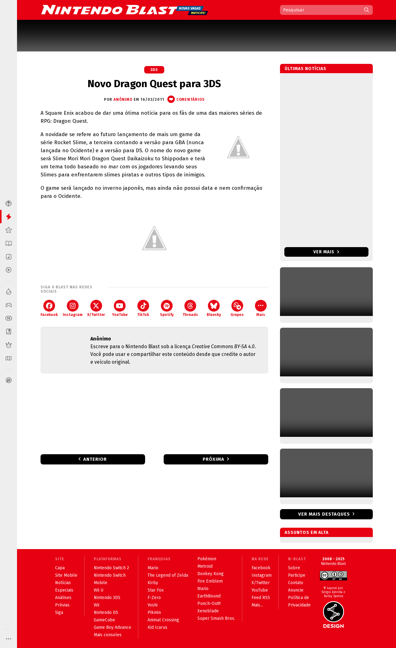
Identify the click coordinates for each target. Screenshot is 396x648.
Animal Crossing (163, 620)
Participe (296, 575)
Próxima (213, 459)
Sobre (294, 567)
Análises (63, 597)
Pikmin (154, 612)
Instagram (73, 308)
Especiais (64, 590)
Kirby (153, 582)
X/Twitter (96, 308)
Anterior (95, 459)
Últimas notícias (305, 68)
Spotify (167, 308)
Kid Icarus (157, 627)
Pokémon (206, 558)
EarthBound (209, 596)
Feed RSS (261, 597)
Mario (153, 567)
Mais (261, 308)
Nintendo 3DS (107, 597)
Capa (60, 567)
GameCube (104, 620)
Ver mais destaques (324, 514)
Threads (190, 308)
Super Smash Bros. (216, 618)
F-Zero (154, 597)
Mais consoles (108, 634)
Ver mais (326, 252)
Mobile (100, 582)
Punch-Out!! (209, 603)
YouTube (119, 308)
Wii (96, 605)
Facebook (49, 308)
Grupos (237, 308)
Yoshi (152, 605)
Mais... (257, 605)
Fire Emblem (210, 581)
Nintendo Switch (110, 575)
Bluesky (214, 308)
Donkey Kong (210, 573)
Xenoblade (208, 611)
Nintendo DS (106, 612)
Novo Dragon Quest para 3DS (154, 83)
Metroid (205, 566)
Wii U (98, 590)
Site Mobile (66, 575)
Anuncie (295, 590)
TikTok (143, 308)
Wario (203, 588)
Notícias (63, 582)
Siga (59, 612)
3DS (154, 70)
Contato (295, 582)
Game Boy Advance (112, 627)
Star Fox (156, 590)
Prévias (62, 605)
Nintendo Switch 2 (111, 567)
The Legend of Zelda (168, 575)
